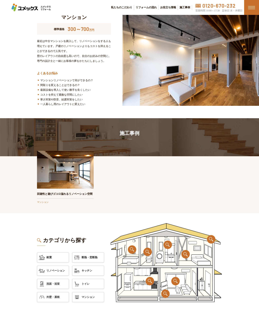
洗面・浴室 (49, 284)
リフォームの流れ (146, 7)
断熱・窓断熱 (85, 257)
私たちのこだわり (121, 7)
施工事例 (185, 7)
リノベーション (51, 271)
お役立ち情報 (168, 7)
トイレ (82, 284)
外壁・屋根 (49, 297)
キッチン (83, 270)
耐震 (45, 257)
